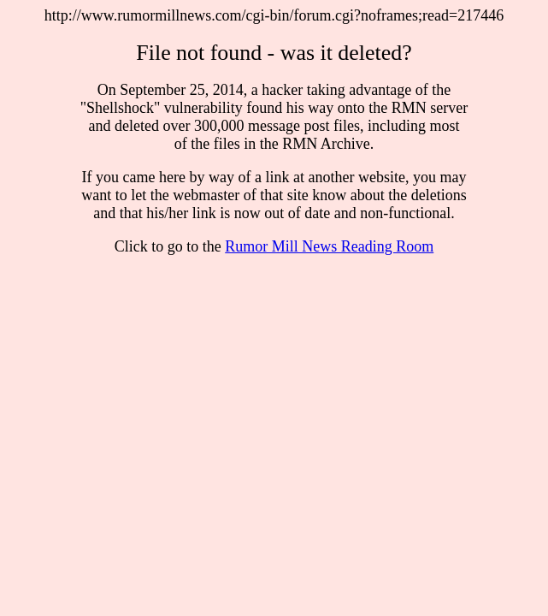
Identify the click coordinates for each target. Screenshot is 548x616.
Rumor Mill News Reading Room (329, 246)
